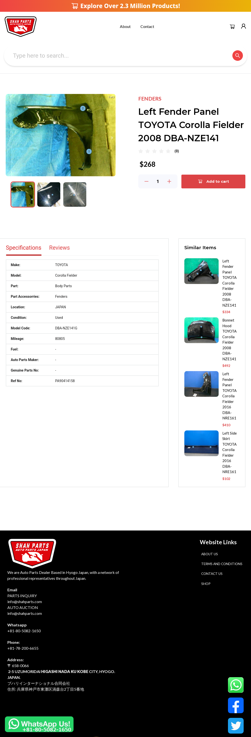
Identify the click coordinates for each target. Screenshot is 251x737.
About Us (209, 554)
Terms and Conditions (221, 564)
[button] (23, 194)
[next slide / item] (112, 138)
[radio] (140, 151)
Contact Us (212, 574)
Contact (147, 26)
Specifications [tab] (23, 248)
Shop (206, 584)
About (125, 26)
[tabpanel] (82, 322)
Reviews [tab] (59, 248)
